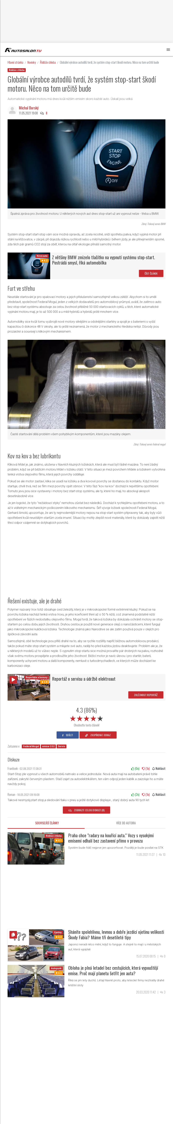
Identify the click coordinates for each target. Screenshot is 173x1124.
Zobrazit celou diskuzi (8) (86, 810)
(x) (135, 768)
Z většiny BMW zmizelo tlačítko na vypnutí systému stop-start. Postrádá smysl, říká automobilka (103, 260)
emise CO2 (48, 746)
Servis (61, 746)
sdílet (67, 735)
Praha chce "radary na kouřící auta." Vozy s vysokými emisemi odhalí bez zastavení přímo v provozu (111, 838)
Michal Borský (29, 108)
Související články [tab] (47, 823)
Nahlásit (158, 768)
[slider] (86, 718)
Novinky (31, 62)
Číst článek (151, 273)
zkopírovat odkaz (98, 735)
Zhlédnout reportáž (146, 695)
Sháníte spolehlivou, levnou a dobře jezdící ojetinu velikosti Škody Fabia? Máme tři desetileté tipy (116, 934)
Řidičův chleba (48, 62)
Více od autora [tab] (126, 823)
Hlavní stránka (15, 62)
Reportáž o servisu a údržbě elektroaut (83, 678)
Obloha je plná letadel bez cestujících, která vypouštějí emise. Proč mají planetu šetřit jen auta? (113, 970)
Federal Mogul (31, 746)
